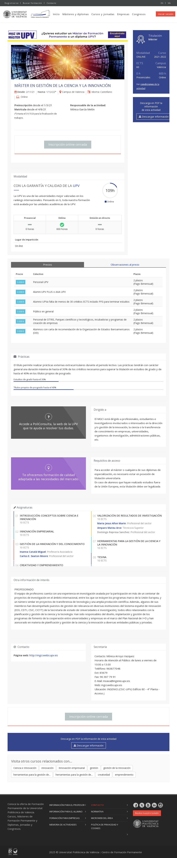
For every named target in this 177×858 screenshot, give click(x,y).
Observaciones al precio (125, 264)
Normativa (97, 811)
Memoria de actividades (63, 824)
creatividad (104, 774)
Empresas (125, 14)
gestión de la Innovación (117, 768)
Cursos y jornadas (104, 14)
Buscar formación (32, 3)
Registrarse (12, 3)
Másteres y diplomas (77, 14)
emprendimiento (124, 774)
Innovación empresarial (72, 768)
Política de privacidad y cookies (104, 826)
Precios (47, 264)
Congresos (140, 14)
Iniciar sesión (165, 14)
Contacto (51, 3)
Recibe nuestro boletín (147, 813)
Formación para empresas (64, 818)
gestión (94, 768)
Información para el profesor (67, 805)
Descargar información (154, 116)
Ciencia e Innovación (24, 768)
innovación (47, 768)
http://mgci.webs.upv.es (43, 655)
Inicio (57, 14)
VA (169, 3)
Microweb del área (102, 818)
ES (162, 3)
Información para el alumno (65, 811)
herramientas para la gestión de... (31, 774)
